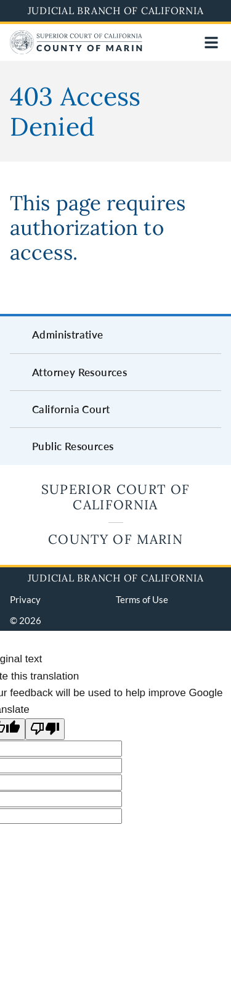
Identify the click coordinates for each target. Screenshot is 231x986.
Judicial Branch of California (116, 10)
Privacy (25, 599)
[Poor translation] (45, 729)
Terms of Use (142, 599)
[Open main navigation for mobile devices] (211, 42)
